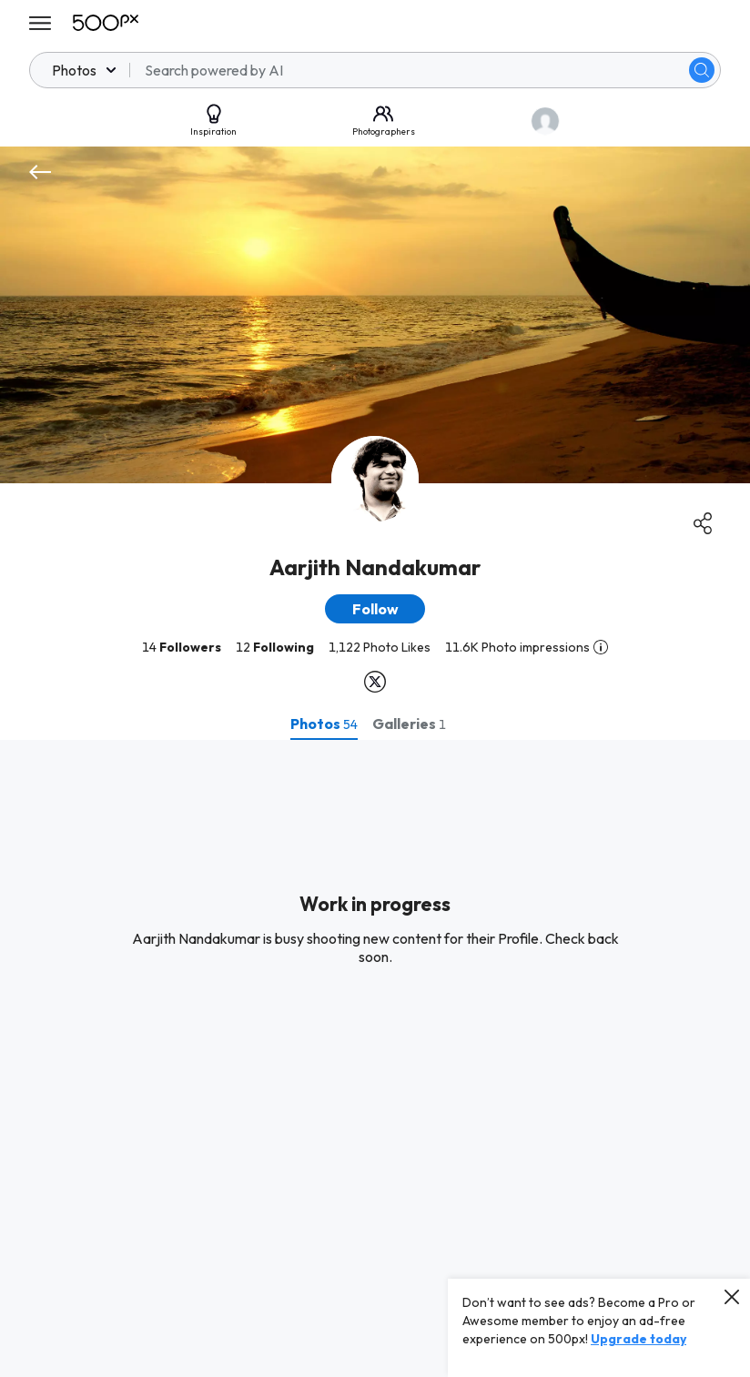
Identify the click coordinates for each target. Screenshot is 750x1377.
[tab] (324, 723)
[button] (375, 608)
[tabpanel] (375, 1058)
